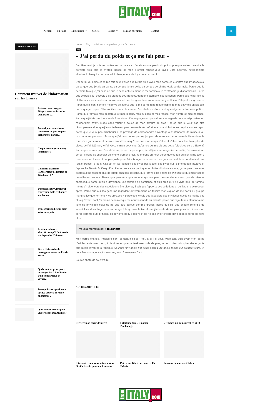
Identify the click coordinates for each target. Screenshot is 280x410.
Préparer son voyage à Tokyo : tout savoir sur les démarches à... (51, 111)
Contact (155, 31)
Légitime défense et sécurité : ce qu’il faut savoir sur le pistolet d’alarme (53, 232)
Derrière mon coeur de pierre (91, 323)
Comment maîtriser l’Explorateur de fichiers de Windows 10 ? (52, 171)
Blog (78, 50)
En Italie (61, 31)
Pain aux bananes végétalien (179, 363)
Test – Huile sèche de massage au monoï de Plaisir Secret (53, 252)
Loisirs (111, 31)
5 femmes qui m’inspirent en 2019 (182, 323)
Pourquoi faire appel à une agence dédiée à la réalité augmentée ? (52, 292)
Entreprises (77, 31)
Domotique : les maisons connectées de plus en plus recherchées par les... (52, 131)
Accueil (47, 31)
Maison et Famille (132, 31)
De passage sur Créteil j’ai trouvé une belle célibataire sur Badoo (52, 192)
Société (95, 31)
